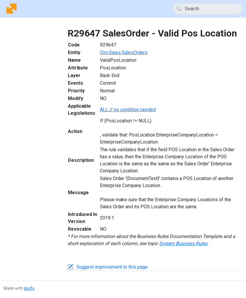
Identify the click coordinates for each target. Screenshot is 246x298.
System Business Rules (183, 243)
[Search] (207, 8)
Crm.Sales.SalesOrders (124, 52)
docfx (29, 288)
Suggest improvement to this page (112, 267)
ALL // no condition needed (128, 109)
